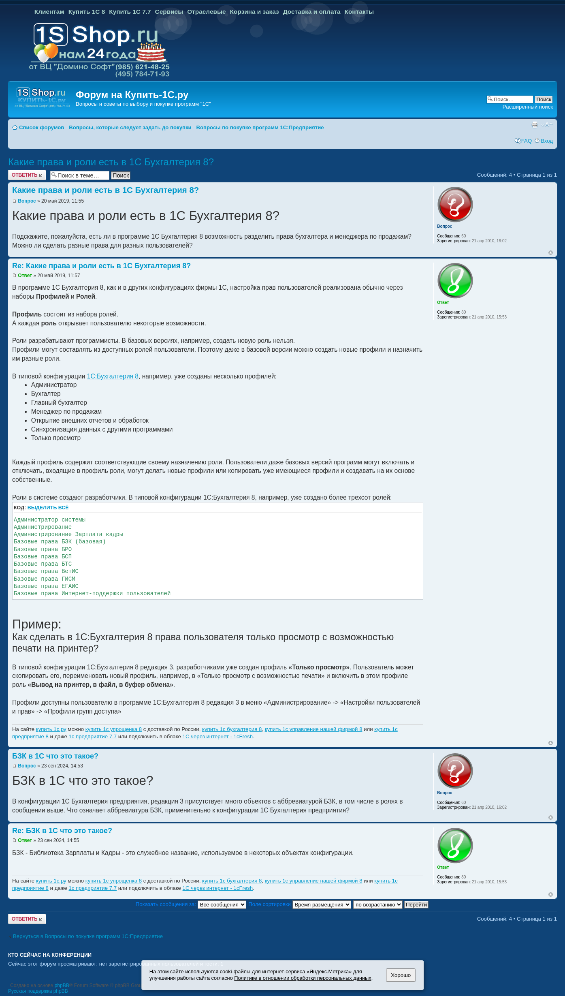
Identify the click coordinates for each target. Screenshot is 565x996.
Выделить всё (48, 508)
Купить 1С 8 (86, 11)
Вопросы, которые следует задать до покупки (130, 127)
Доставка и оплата (312, 11)
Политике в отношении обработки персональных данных (302, 978)
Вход (547, 141)
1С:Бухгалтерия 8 (113, 376)
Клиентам (49, 11)
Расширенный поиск (528, 107)
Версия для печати (534, 124)
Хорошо (401, 975)
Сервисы (169, 11)
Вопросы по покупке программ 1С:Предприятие (260, 127)
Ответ (25, 275)
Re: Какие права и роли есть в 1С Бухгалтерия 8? (101, 266)
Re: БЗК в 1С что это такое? (62, 831)
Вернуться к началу (550, 252)
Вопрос (27, 201)
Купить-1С (149, 94)
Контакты (359, 11)
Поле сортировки (299, 904)
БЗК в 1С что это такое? (55, 756)
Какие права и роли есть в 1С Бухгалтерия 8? (111, 161)
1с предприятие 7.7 (92, 736)
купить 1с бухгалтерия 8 (232, 729)
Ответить (27, 175)
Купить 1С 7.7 (130, 11)
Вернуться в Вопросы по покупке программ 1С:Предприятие (88, 936)
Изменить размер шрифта (547, 124)
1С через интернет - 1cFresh (218, 736)
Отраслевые (206, 11)
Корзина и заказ (254, 11)
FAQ (526, 141)
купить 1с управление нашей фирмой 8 (313, 729)
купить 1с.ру (51, 729)
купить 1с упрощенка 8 (113, 729)
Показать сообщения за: (191, 904)
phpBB (62, 985)
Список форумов (41, 127)
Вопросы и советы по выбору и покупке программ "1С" (143, 104)
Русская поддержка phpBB (38, 991)
